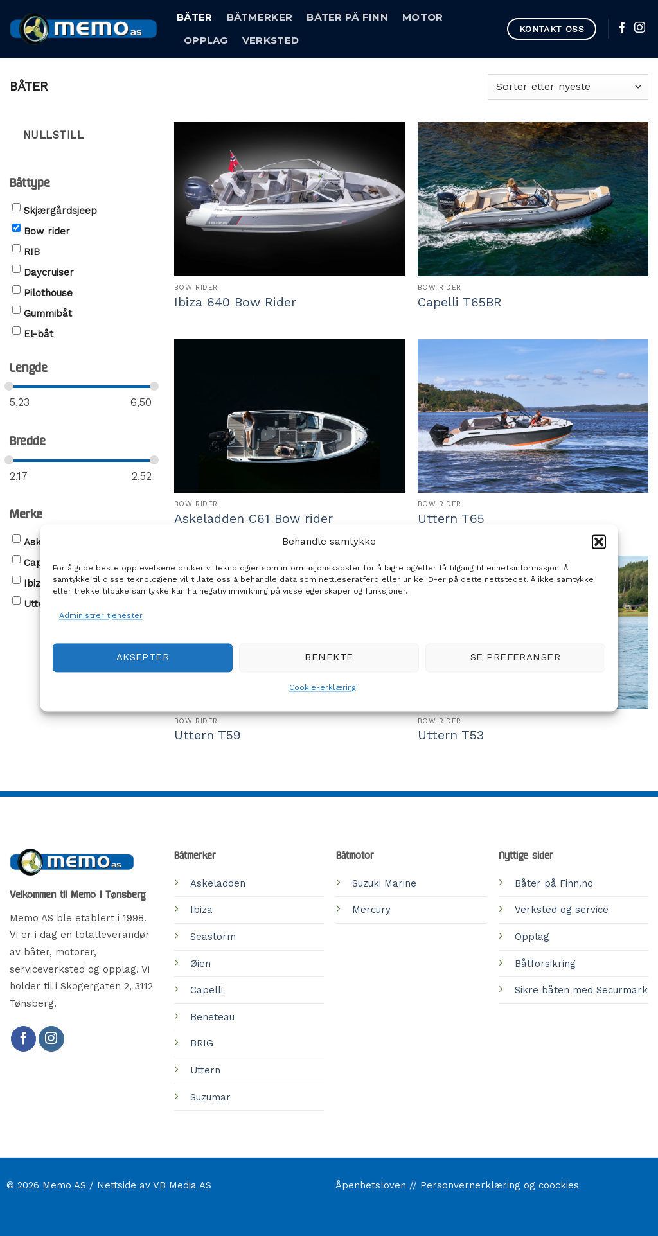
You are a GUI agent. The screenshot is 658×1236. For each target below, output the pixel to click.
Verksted (270, 40)
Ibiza (35, 583)
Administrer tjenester (101, 615)
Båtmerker (260, 17)
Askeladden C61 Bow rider (253, 518)
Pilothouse (48, 293)
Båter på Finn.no (554, 883)
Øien (200, 963)
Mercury (371, 909)
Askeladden (217, 883)
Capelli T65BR (460, 302)
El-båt (38, 334)
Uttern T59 (207, 735)
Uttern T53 (451, 735)
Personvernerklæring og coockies (499, 1185)
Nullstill (53, 135)
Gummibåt (48, 313)
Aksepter (143, 658)
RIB (32, 252)
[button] (598, 541)
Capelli (206, 990)
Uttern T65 (451, 518)
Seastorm (213, 936)
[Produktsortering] (568, 87)
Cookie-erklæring (322, 687)
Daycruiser (49, 272)
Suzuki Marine (384, 883)
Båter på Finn (347, 17)
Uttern (39, 604)
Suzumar (210, 1097)
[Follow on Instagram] (639, 28)
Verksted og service (562, 909)
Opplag (206, 40)
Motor (422, 17)
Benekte (329, 658)
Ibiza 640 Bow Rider (235, 302)
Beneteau (212, 1017)
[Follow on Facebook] (622, 28)
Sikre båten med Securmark (581, 990)
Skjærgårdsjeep (60, 210)
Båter (195, 17)
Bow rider (47, 231)
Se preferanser (515, 658)
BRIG (201, 1043)
